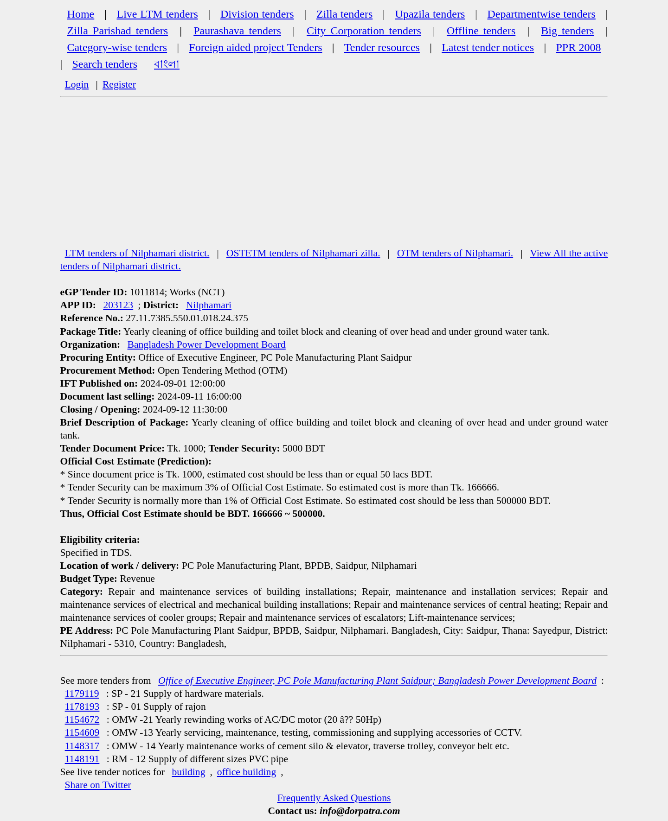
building (188, 771)
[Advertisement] (334, 177)
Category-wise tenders (117, 47)
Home (81, 14)
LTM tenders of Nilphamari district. (137, 253)
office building (246, 771)
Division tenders (257, 14)
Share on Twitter (98, 784)
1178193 (82, 706)
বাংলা (167, 64)
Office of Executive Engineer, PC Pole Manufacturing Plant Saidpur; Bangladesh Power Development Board (377, 680)
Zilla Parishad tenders (117, 31)
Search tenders (104, 64)
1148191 (82, 758)
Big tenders (567, 31)
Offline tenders (481, 31)
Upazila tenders (430, 14)
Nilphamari (208, 305)
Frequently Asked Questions (334, 797)
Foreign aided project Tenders (255, 47)
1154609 (82, 732)
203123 (118, 305)
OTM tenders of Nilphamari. (455, 253)
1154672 (82, 719)
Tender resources (382, 47)
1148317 (82, 745)
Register (119, 84)
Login (77, 84)
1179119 (82, 693)
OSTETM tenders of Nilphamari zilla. (303, 253)
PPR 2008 (578, 47)
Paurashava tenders (237, 31)
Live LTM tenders (157, 14)
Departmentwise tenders (542, 14)
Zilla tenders (344, 14)
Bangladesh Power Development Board (207, 344)
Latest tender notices (488, 47)
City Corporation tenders (364, 31)
